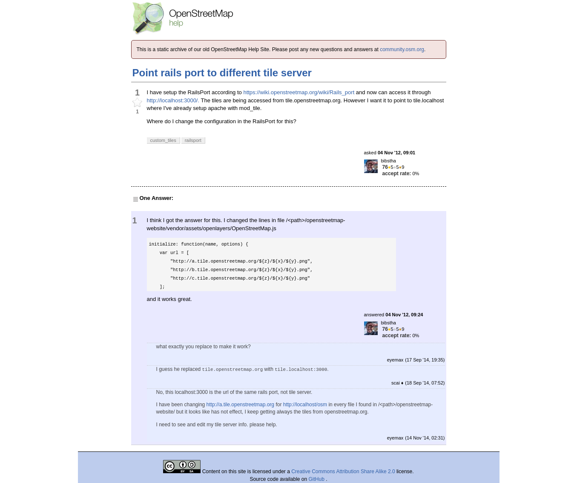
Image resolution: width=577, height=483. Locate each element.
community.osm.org (402, 49)
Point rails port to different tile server (222, 72)
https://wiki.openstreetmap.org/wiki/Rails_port (298, 92)
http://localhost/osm (305, 405)
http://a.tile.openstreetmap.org (240, 405)
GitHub (317, 479)
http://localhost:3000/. (173, 100)
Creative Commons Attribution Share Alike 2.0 (343, 471)
